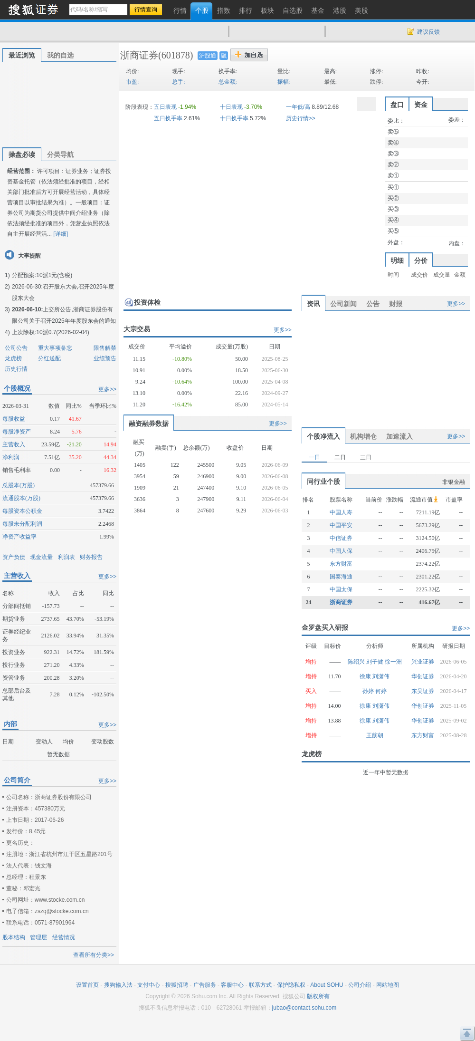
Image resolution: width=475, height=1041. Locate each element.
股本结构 (13, 937)
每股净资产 (16, 431)
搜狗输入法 (118, 985)
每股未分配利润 (22, 523)
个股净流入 (323, 436)
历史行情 (16, 369)
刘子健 (375, 661)
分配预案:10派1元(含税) (42, 275)
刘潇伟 (381, 676)
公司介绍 (359, 985)
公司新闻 (343, 304)
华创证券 (422, 676)
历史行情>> (300, 118)
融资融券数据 (149, 423)
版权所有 (318, 996)
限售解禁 (105, 348)
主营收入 (13, 444)
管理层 (38, 937)
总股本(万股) (18, 485)
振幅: (283, 81)
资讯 (313, 304)
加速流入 (399, 436)
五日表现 (165, 107)
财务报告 (91, 557)
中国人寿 (341, 512)
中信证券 (341, 538)
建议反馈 (428, 32)
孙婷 (368, 691)
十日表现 (231, 107)
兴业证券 (422, 661)
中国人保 (341, 551)
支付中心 (148, 985)
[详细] (60, 234)
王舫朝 (374, 735)
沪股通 (207, 55)
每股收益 (13, 418)
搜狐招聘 (176, 985)
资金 (421, 104)
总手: (178, 81)
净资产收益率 (19, 536)
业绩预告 (105, 358)
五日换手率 (168, 118)
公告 (373, 304)
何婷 (381, 691)
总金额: (227, 81)
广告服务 (204, 985)
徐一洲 (393, 661)
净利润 (10, 457)
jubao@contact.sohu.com (304, 1007)
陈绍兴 (357, 661)
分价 (421, 260)
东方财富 (341, 563)
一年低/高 (298, 107)
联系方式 (260, 985)
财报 (395, 304)
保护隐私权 (291, 985)
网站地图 (387, 985)
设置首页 (87, 985)
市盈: (132, 81)
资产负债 (13, 557)
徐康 (366, 676)
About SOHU (326, 985)
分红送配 (49, 358)
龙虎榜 (13, 358)
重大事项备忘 (55, 348)
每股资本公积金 (22, 511)
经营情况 (63, 937)
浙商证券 (139, 55)
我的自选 (60, 55)
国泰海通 (341, 576)
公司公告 (16, 348)
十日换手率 (234, 118)
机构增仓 (363, 436)
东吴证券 (422, 691)
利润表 (66, 557)
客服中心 (232, 985)
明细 (397, 260)
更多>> (107, 389)
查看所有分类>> (93, 955)
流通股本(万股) (21, 498)
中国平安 (341, 525)
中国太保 (341, 589)
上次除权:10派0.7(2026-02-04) (50, 332)
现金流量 (41, 557)
